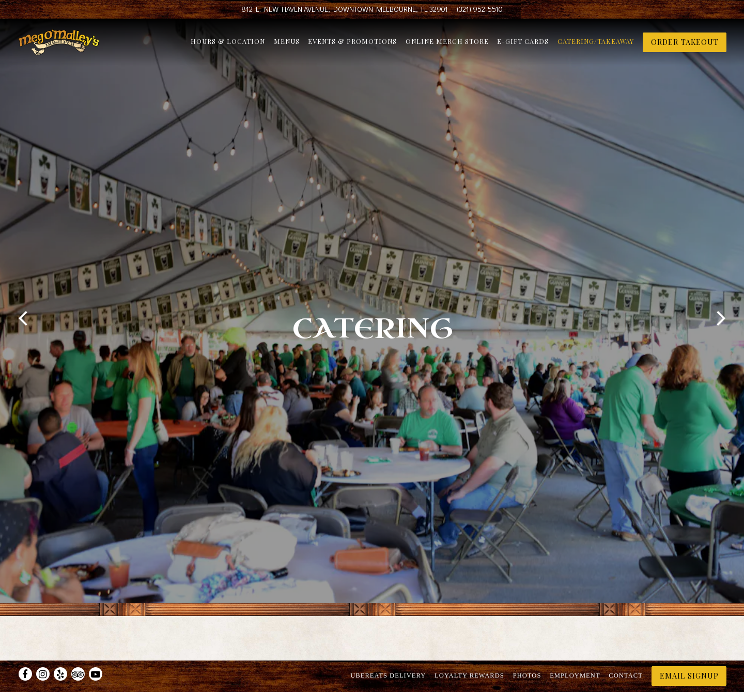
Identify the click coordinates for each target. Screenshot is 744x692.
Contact (625, 649)
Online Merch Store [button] (447, 44)
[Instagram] (43, 648)
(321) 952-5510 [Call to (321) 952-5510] (480, 9)
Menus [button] (287, 44)
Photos (527, 649)
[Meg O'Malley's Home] (73, 44)
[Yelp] (60, 648)
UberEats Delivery (388, 649)
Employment (575, 649)
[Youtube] (95, 648)
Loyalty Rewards (469, 649)
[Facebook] (25, 648)
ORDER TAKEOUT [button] (685, 45)
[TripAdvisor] (78, 648)
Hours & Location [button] (228, 44)
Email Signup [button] (689, 650)
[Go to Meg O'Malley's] (344, 9)
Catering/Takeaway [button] (595, 44)
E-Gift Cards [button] (523, 44)
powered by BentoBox (372, 679)
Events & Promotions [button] (352, 44)
